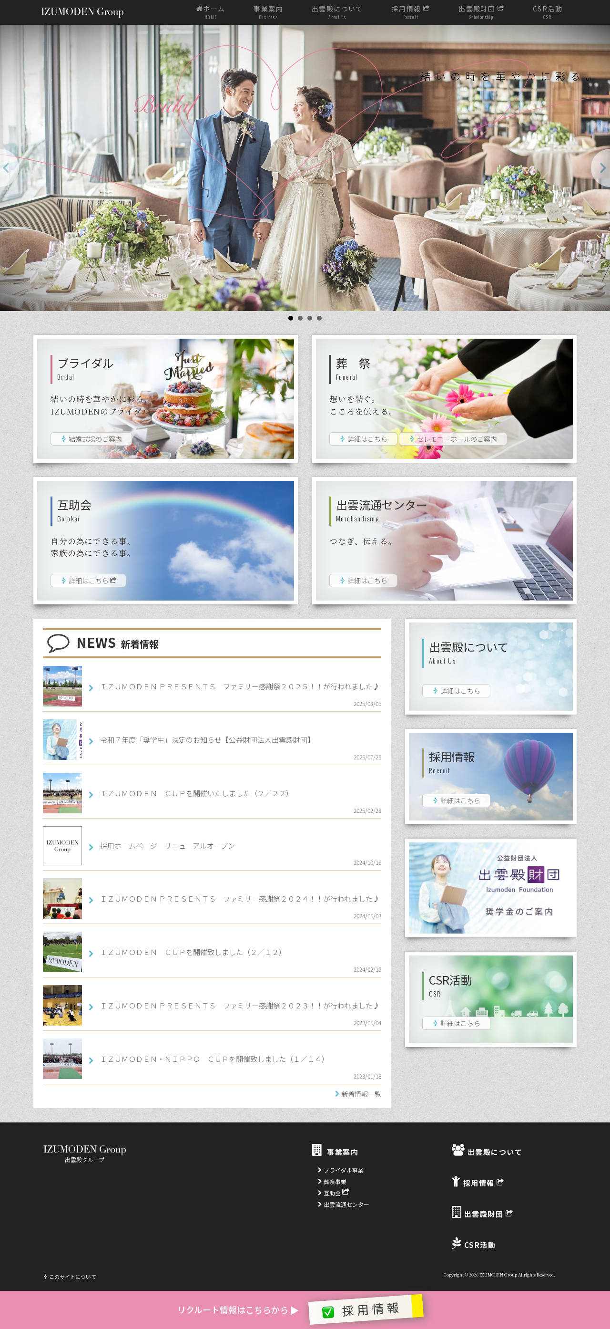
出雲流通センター (343, 1204)
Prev (9, 168)
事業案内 (268, 12)
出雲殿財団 (481, 12)
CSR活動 (547, 12)
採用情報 (411, 12)
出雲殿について (337, 12)
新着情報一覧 (361, 1094)
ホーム (210, 12)
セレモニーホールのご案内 (453, 439)
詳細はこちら (363, 439)
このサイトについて (69, 1276)
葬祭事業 (332, 1181)
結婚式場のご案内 (91, 439)
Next (600, 168)
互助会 (333, 1193)
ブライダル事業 (341, 1170)
